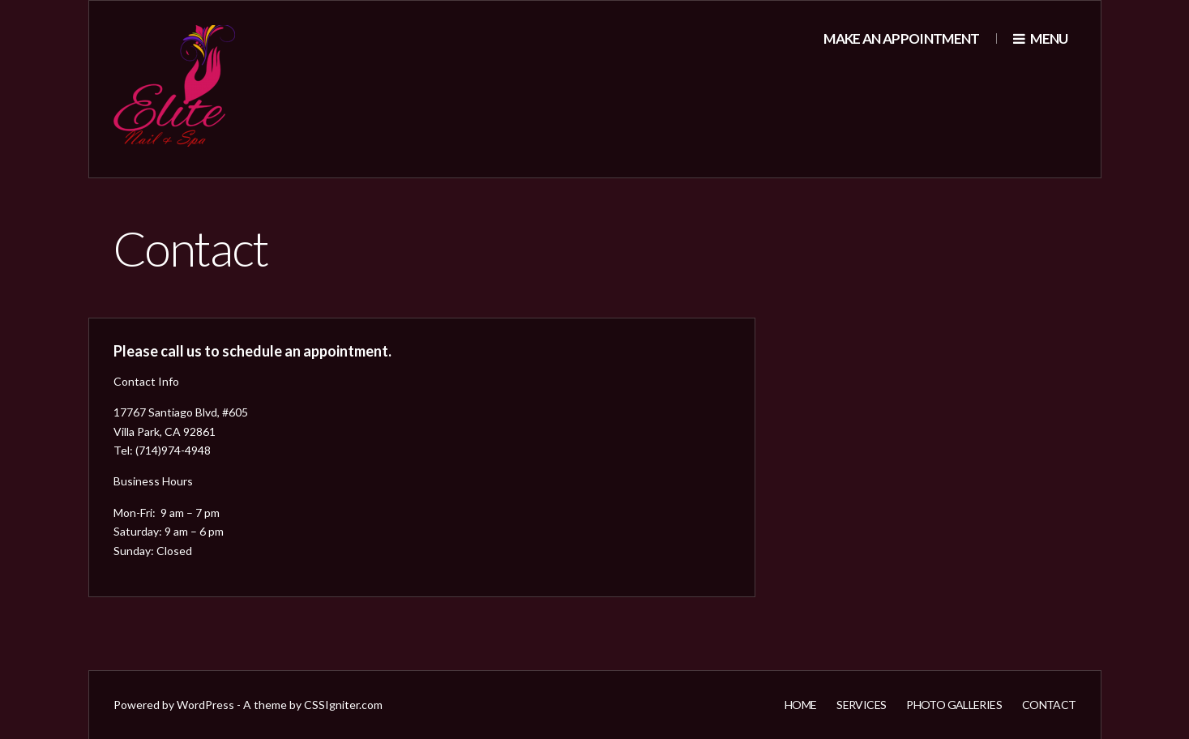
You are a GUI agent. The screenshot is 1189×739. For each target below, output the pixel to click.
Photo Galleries (954, 704)
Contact (1049, 704)
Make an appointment (901, 38)
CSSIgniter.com (343, 704)
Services (861, 704)
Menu (1040, 38)
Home (800, 704)
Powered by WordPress (173, 704)
